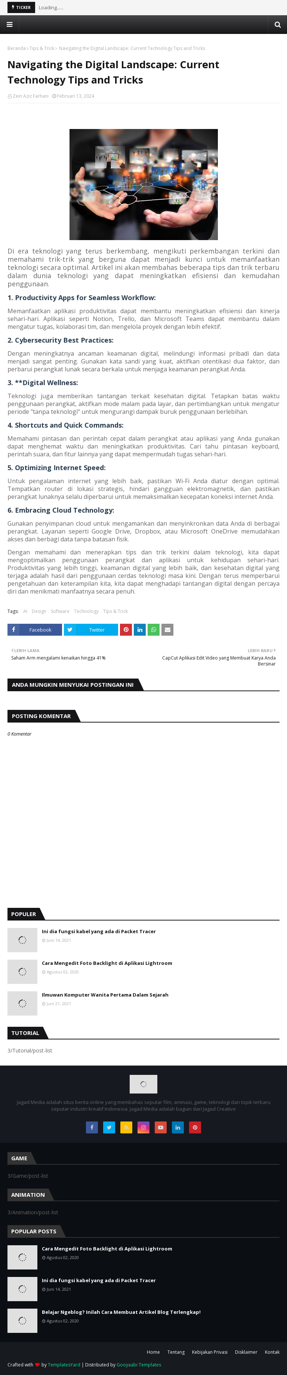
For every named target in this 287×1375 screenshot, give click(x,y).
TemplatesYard (64, 1365)
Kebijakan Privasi (210, 1352)
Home (153, 1352)
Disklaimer (246, 1352)
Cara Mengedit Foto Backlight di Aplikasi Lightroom (107, 963)
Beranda (16, 48)
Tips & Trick (42, 48)
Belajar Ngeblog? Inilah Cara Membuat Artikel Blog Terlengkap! (121, 1312)
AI (25, 611)
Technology (86, 611)
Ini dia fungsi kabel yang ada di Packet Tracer (99, 931)
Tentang (176, 1352)
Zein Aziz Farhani (31, 96)
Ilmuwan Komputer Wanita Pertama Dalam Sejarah (105, 994)
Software (60, 611)
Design (39, 611)
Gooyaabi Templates (139, 1365)
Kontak (272, 1352)
